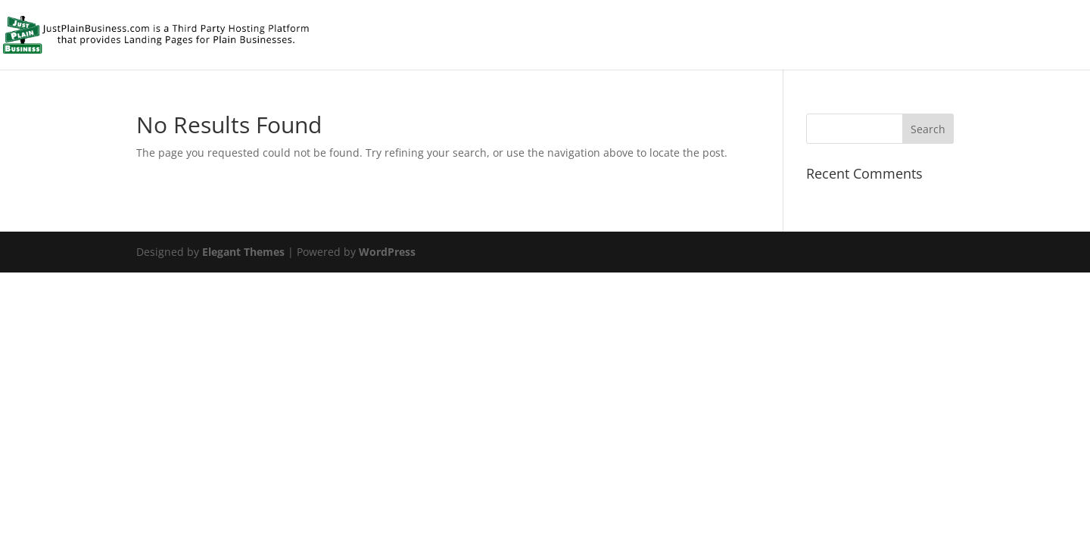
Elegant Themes (243, 251)
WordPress (387, 251)
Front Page (1006, 36)
